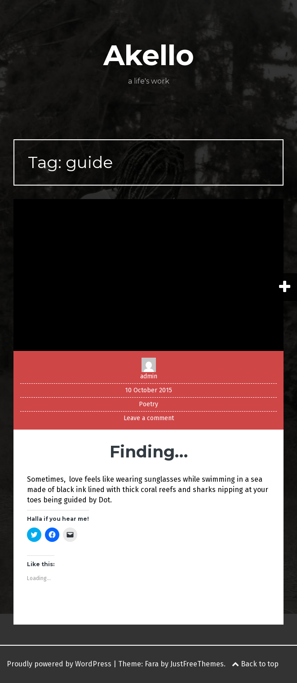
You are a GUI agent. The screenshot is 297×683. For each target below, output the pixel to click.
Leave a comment (149, 418)
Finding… (149, 451)
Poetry (148, 404)
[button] (148, 275)
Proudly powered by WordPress (59, 664)
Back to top (255, 664)
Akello (148, 55)
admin (148, 376)
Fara (152, 664)
